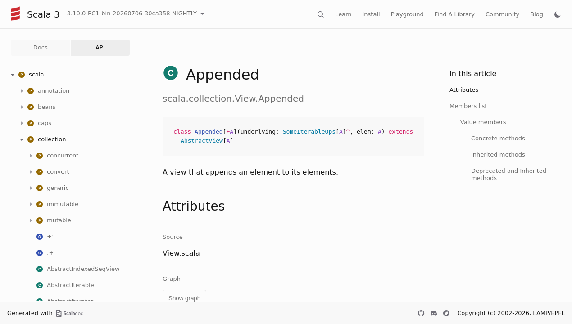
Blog (536, 14)
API (100, 47)
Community (502, 14)
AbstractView (202, 140)
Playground (407, 14)
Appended (209, 131)
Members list (468, 106)
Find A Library (455, 14)
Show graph (184, 298)
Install (371, 14)
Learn (343, 14)
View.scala (181, 253)
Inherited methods (498, 154)
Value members (483, 122)
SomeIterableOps (309, 131)
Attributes (463, 89)
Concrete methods (498, 138)
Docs (40, 47)
